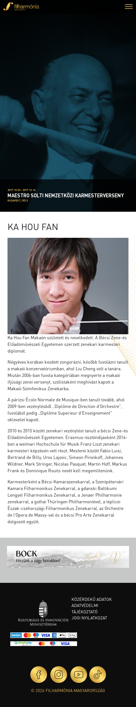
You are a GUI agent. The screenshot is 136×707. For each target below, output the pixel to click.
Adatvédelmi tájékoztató (84, 608)
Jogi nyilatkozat (89, 618)
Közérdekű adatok (91, 599)
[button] (129, 7)
